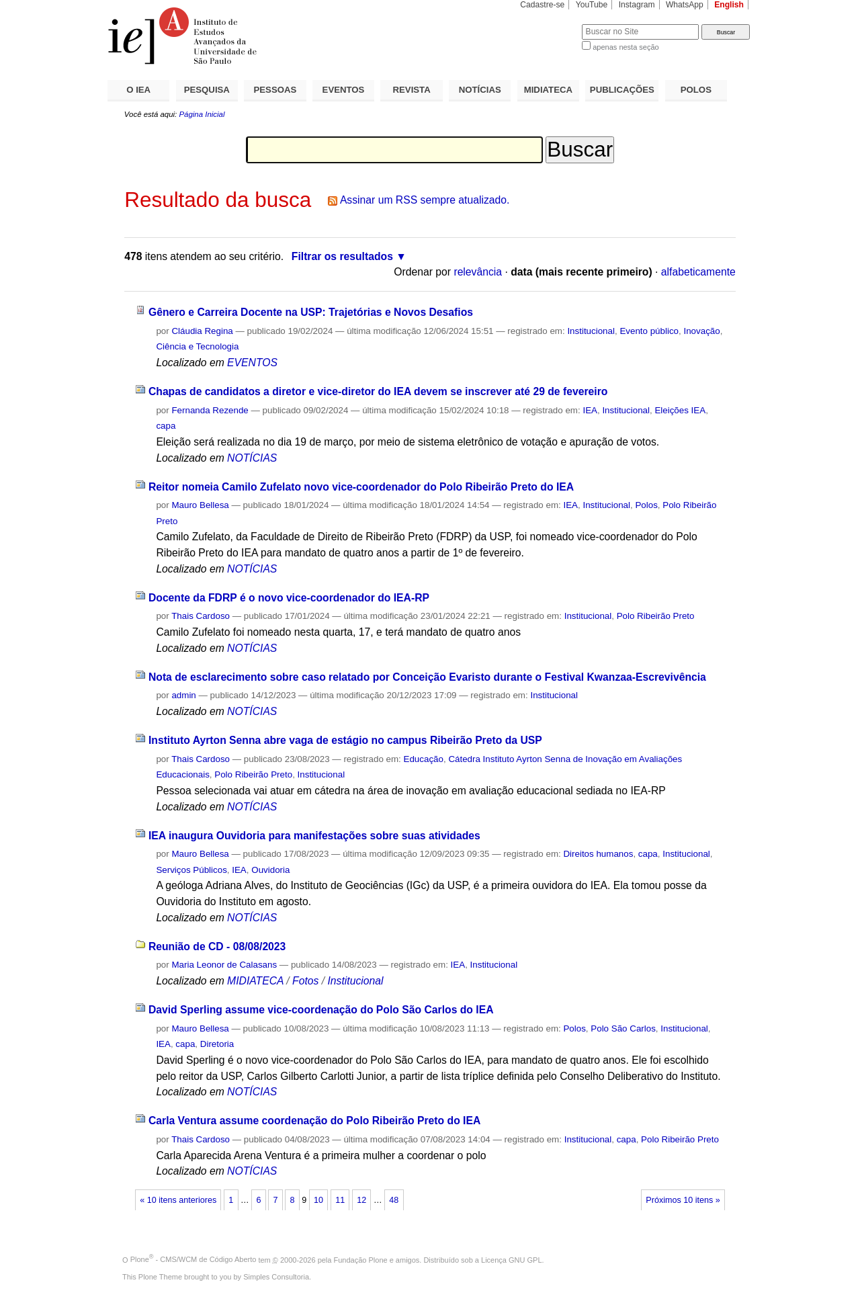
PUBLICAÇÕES (622, 90)
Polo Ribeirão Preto (656, 616)
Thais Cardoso (200, 616)
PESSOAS (275, 90)
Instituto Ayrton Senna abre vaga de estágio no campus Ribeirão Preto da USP (345, 740)
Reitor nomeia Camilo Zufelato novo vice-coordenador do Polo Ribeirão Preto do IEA (361, 487)
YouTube (592, 4)
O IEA (138, 90)
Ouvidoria (270, 870)
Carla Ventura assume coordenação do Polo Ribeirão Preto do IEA (314, 1120)
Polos (646, 505)
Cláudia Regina (201, 331)
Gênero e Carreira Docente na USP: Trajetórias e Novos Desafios (310, 312)
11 (340, 1200)
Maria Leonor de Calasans (224, 965)
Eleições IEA (679, 410)
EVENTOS (343, 90)
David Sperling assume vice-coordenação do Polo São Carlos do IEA (321, 1009)
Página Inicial (201, 114)
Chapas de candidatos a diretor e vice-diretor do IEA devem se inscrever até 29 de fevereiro (377, 391)
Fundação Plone (361, 1259)
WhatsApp (684, 4)
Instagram (637, 4)
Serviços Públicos (191, 870)
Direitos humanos (598, 854)
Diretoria (217, 1044)
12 (361, 1200)
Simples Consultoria (276, 1277)
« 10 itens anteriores (178, 1200)
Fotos (305, 980)
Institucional (591, 331)
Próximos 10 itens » (683, 1200)
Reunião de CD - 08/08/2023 (217, 946)
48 (393, 1200)
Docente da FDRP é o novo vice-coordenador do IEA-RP (288, 597)
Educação (423, 759)
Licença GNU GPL (511, 1259)
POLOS (696, 90)
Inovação (701, 331)
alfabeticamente (698, 272)
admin (183, 695)
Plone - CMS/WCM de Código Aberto (193, 1259)
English (729, 4)
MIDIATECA (548, 90)
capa (165, 426)
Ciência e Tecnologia (197, 346)
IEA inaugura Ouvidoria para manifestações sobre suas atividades (314, 835)
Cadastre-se (542, 4)
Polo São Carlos (623, 1028)
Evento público (649, 331)
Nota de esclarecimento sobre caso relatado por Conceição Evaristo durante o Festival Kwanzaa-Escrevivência (427, 677)
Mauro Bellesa (199, 505)
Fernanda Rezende (209, 410)
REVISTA (412, 90)
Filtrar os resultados (342, 256)
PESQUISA (207, 90)
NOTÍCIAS (480, 90)
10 (318, 1200)
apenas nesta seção (625, 47)
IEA (590, 410)
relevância (478, 272)
